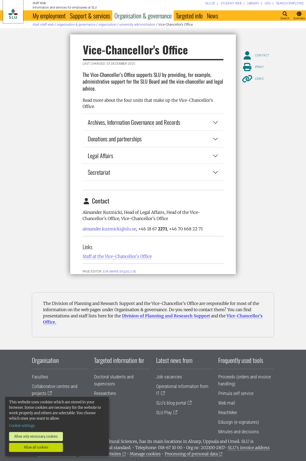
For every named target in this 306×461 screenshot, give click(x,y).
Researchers (105, 393)
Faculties (40, 376)
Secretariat (153, 172)
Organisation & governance (143, 15)
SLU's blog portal (171, 403)
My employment (49, 15)
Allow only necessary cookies (36, 436)
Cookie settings (22, 425)
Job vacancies (169, 376)
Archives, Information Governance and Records (153, 122)
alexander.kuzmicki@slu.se (109, 228)
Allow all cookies (36, 447)
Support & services (90, 15)
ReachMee (227, 412)
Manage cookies (145, 453)
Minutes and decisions (238, 431)
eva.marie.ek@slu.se (119, 271)
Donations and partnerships (153, 138)
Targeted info (189, 15)
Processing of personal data (191, 453)
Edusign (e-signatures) (238, 422)
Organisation (107, 24)
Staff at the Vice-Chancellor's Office (117, 256)
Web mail (226, 403)
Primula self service (235, 393)
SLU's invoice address (249, 447)
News (212, 15)
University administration (137, 24)
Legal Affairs (153, 155)
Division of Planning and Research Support (166, 315)
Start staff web (43, 24)
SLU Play (164, 412)
